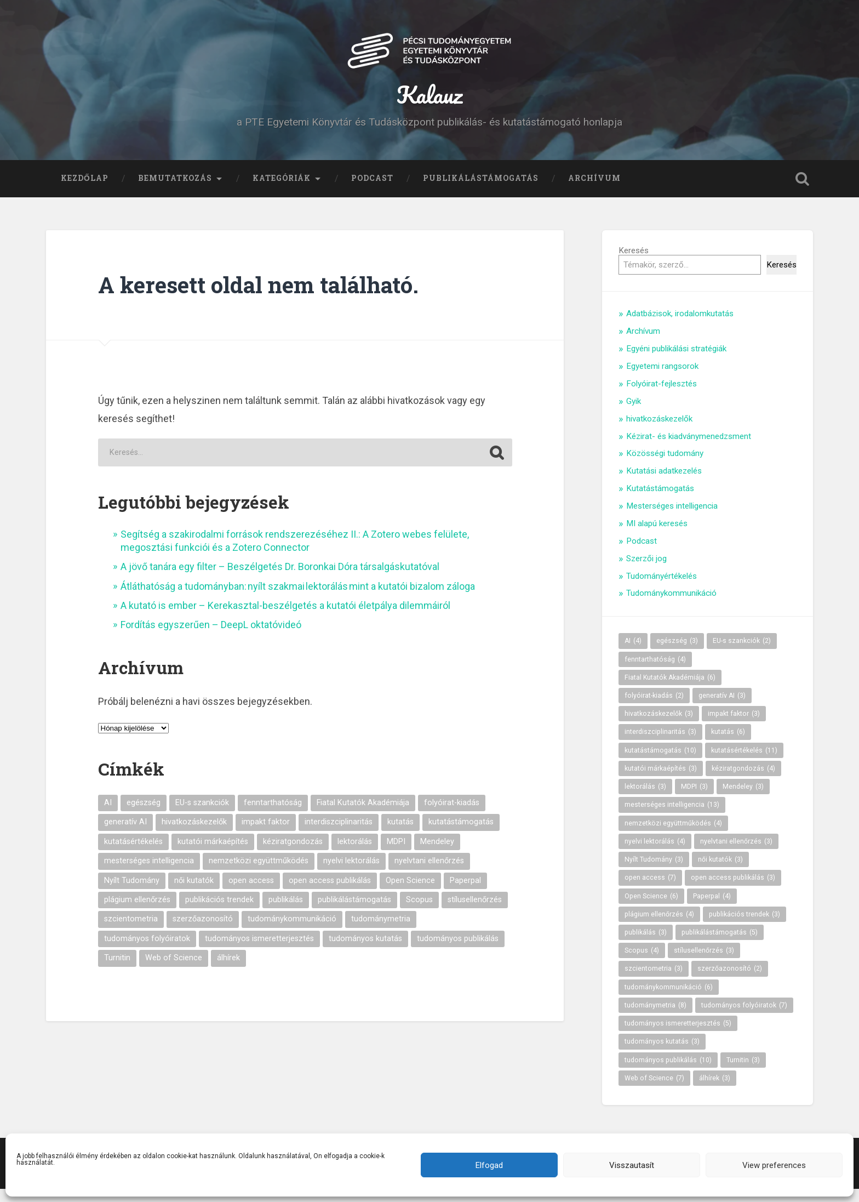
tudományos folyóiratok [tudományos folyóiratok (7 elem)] (147, 951)
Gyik (633, 414)
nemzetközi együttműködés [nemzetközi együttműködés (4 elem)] (258, 874)
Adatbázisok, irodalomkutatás (680, 327)
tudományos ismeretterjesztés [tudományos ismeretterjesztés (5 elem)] (259, 951)
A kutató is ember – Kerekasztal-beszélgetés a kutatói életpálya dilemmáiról (285, 618)
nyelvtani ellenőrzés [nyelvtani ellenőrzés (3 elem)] (429, 874)
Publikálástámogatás (481, 191)
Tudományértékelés (661, 589)
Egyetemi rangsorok (662, 379)
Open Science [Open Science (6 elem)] (410, 893)
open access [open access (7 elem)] (251, 893)
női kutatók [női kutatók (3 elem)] (194, 893)
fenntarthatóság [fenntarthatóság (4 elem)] (273, 816)
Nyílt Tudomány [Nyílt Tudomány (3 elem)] (131, 893)
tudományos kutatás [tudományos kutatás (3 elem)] (365, 951)
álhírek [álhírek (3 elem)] (228, 971)
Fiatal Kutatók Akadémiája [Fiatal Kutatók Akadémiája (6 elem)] (363, 816)
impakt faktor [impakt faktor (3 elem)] (266, 835)
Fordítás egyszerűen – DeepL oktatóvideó (211, 638)
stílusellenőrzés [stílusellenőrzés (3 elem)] (475, 913)
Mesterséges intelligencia (672, 519)
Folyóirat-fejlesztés (661, 397)
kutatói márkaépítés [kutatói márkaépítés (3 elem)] (212, 854)
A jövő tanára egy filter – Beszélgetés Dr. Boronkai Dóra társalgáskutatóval (280, 579)
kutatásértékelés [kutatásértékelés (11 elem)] (133, 854)
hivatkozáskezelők (659, 432)
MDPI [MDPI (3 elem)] (396, 854)
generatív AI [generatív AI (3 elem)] (125, 835)
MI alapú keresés (657, 537)
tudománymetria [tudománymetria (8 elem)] (380, 932)
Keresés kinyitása (802, 191)
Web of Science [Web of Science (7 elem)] (173, 971)
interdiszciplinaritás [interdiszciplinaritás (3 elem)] (339, 835)
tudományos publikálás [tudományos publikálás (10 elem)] (458, 951)
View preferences (774, 1165)
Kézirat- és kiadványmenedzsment (688, 449)
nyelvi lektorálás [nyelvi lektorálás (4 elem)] (351, 874)
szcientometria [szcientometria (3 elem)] (131, 932)
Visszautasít (631, 1165)
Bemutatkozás (175, 191)
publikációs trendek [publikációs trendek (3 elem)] (219, 913)
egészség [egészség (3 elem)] (144, 816)
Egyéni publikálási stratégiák (676, 362)
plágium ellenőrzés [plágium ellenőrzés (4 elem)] (137, 913)
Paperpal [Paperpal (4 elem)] (465, 893)
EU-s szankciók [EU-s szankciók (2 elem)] (202, 816)
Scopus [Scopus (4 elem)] (419, 913)
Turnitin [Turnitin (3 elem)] (117, 971)
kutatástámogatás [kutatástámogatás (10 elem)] (461, 835)
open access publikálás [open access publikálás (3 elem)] (330, 893)
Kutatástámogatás (660, 501)
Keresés (634, 264)
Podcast (372, 191)
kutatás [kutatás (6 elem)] (400, 835)
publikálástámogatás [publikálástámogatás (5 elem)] (354, 913)
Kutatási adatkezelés (664, 484)
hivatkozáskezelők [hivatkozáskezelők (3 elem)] (194, 835)
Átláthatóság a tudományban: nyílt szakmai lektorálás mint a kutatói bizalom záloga (298, 599)
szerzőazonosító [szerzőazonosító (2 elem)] (203, 932)
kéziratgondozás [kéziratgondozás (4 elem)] (293, 854)
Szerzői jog (646, 572)
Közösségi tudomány (664, 467)
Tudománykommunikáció (671, 607)
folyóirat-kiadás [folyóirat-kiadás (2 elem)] (451, 816)
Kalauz (430, 100)
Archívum (594, 191)
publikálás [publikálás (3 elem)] (285, 913)
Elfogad (489, 1165)
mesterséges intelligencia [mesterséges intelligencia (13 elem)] (149, 874)
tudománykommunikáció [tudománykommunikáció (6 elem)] (292, 932)
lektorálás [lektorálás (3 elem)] (354, 854)
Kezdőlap (84, 191)
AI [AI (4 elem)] (108, 816)
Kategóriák (282, 191)
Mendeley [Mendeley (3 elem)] (437, 854)
